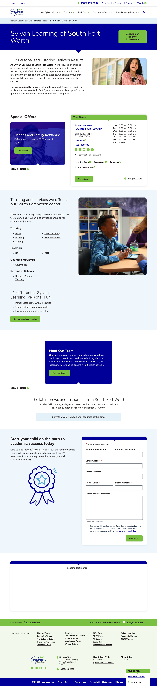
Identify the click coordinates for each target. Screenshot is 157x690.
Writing (19, 242)
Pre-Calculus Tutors (45, 639)
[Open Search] (144, 12)
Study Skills (21, 265)
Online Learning (128, 633)
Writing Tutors (71, 644)
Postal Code (93, 483)
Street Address (93, 472)
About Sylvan (127, 657)
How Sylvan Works (101, 657)
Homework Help (53, 238)
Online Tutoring (52, 233)
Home (13, 21)
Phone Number (123, 483)
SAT (17, 253)
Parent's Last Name (126, 450)
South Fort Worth (136, 676)
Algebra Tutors (43, 633)
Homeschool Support (102, 645)
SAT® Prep (97, 633)
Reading (19, 238)
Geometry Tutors (44, 636)
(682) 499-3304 (83, 145)
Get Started (23, 151)
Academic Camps (129, 636)
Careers (124, 660)
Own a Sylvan (17, 3)
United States (35, 21)
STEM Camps (127, 639)
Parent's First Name (97, 450)
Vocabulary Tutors (73, 641)
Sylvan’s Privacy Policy (127, 531)
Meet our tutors (59, 373)
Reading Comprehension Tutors (75, 634)
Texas (45, 21)
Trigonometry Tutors (46, 642)
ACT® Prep (98, 636)
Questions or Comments (98, 494)
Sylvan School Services (103, 663)
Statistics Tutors (44, 645)
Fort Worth (55, 21)
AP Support (98, 639)
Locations (22, 21)
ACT (47, 253)
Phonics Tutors (71, 639)
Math (18, 233)
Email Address (94, 461)
